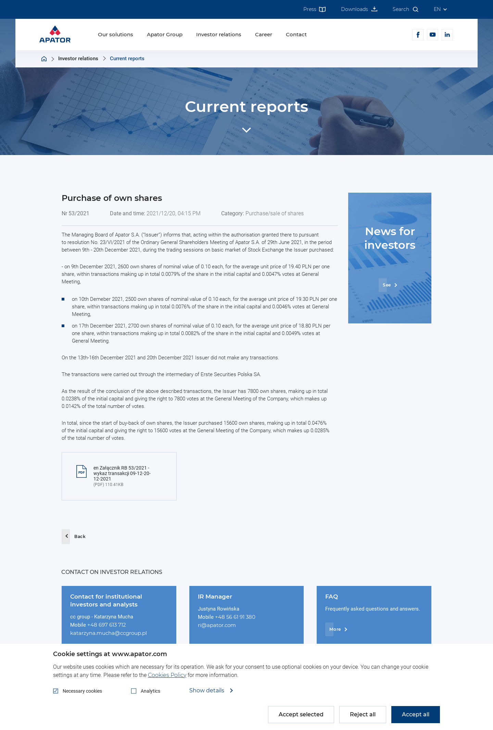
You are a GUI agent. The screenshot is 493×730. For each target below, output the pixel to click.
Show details (207, 691)
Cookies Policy (167, 675)
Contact (296, 34)
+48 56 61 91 (230, 617)
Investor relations (218, 34)
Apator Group (164, 34)
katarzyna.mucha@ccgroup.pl (108, 633)
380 (250, 617)
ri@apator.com (217, 625)
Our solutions (115, 34)
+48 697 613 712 (106, 625)
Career (263, 34)
